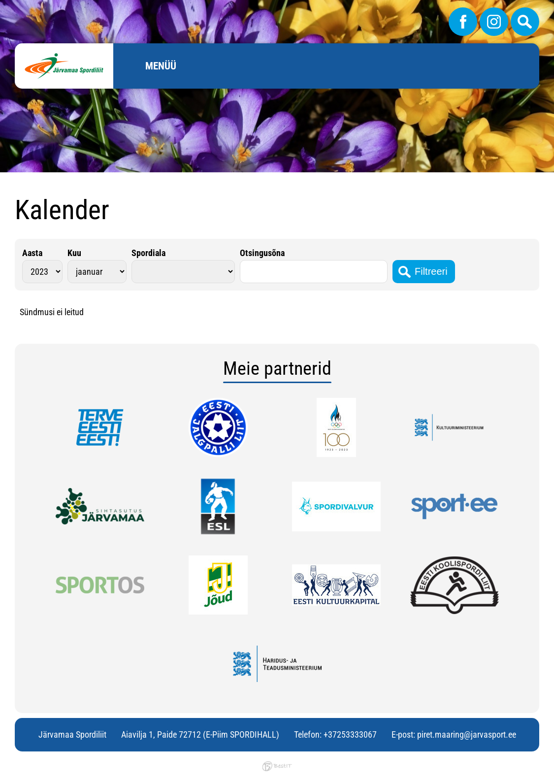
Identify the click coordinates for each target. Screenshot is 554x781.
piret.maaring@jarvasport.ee (466, 734)
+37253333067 (350, 734)
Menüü (160, 66)
